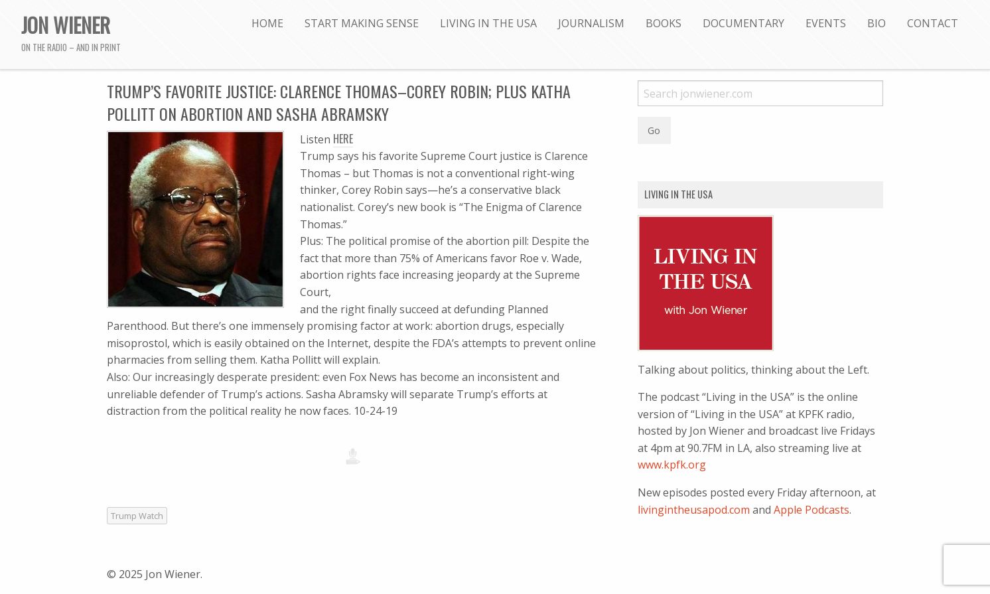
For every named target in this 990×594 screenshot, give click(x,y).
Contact (932, 23)
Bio (876, 23)
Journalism (591, 23)
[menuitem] (267, 23)
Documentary (743, 23)
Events (826, 23)
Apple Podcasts (811, 509)
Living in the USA (488, 23)
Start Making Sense (362, 23)
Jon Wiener (65, 24)
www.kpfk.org (672, 464)
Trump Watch (137, 516)
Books (663, 23)
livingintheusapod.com (694, 509)
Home (267, 23)
